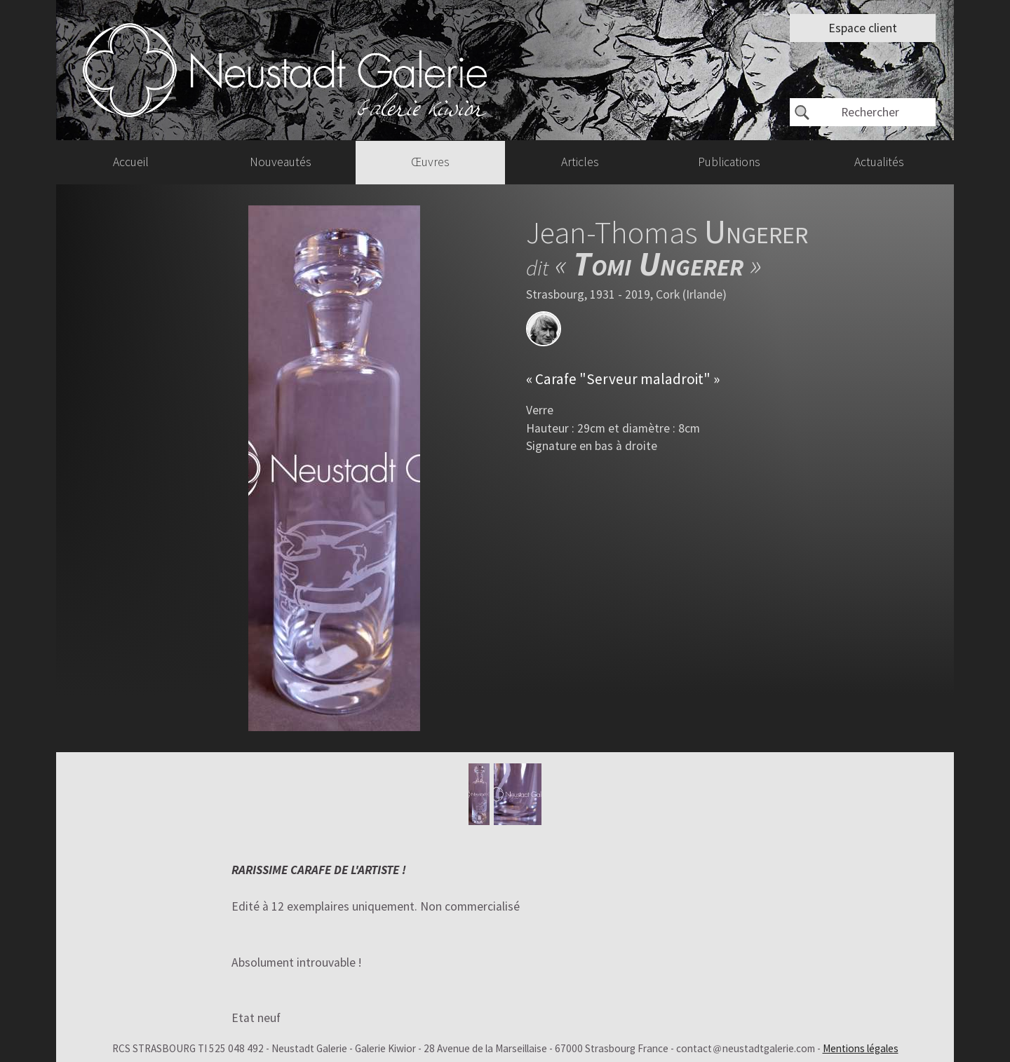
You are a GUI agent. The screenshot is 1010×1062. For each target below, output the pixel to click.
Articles (580, 162)
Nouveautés (280, 162)
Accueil (131, 162)
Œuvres (430, 162)
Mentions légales (860, 1048)
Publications (729, 162)
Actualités (879, 162)
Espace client (862, 28)
